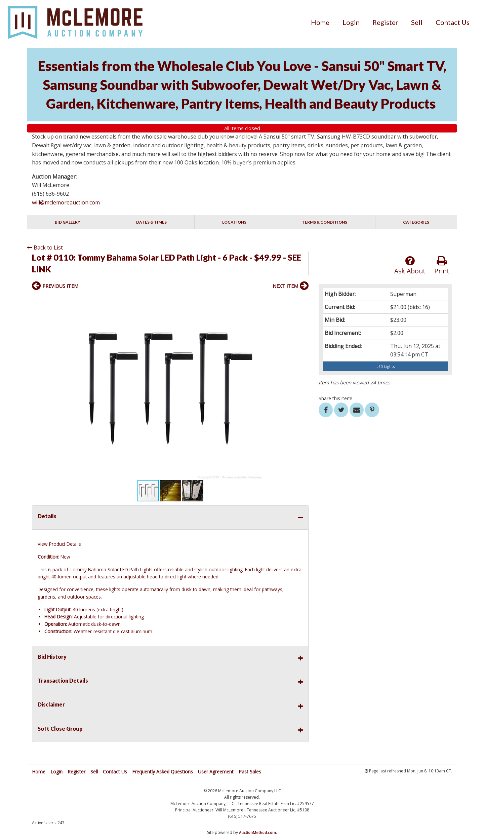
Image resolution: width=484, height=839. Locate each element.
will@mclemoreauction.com (66, 202)
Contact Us (453, 22)
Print (441, 265)
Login (351, 22)
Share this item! (335, 398)
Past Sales (250, 771)
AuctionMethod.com (257, 832)
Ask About (410, 265)
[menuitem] (320, 22)
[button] (302, 300)
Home (320, 22)
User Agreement (216, 771)
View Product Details (59, 544)
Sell (416, 22)
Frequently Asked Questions (162, 771)
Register (385, 22)
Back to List (45, 247)
